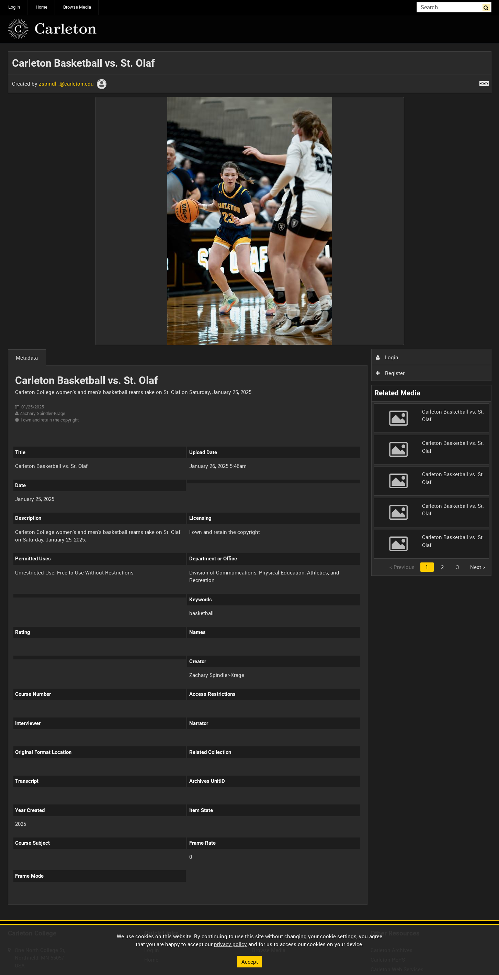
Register (390, 373)
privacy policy (230, 944)
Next (477, 566)
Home (41, 7)
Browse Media (77, 7)
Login (387, 357)
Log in (14, 7)
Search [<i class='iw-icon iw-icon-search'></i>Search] (487, 6)
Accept (249, 961)
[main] (249, 481)
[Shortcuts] (484, 82)
